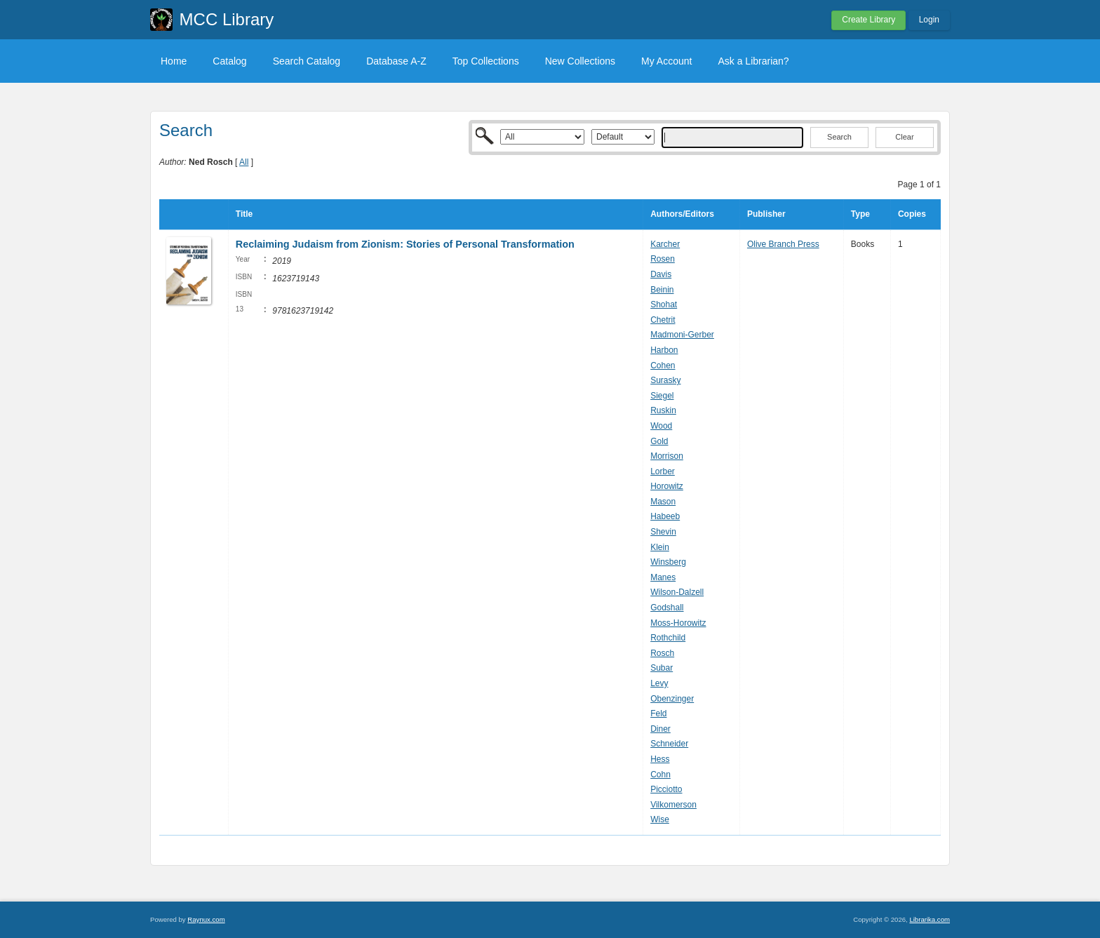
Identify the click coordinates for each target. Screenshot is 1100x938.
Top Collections (485, 61)
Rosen (662, 259)
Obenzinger (672, 699)
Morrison (666, 456)
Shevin (663, 532)
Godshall (666, 607)
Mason (663, 502)
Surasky (665, 380)
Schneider (669, 744)
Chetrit (662, 320)
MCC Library (227, 19)
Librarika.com (929, 919)
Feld (658, 713)
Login (929, 20)
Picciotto (666, 789)
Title (244, 214)
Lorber (662, 471)
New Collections (580, 61)
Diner (660, 729)
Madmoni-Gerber (682, 335)
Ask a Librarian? (753, 61)
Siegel (661, 396)
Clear (904, 137)
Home (174, 61)
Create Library (868, 20)
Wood (661, 426)
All (243, 162)
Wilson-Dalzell (677, 592)
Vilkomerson (673, 805)
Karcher (665, 244)
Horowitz (666, 486)
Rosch (662, 653)
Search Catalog (307, 61)
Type (860, 214)
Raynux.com (205, 919)
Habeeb (665, 516)
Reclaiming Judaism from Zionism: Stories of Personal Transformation (405, 244)
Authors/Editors (682, 214)
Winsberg (668, 562)
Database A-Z (396, 61)
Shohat (663, 304)
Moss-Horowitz (678, 623)
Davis (660, 274)
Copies (912, 214)
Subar (661, 668)
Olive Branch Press (783, 244)
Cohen (662, 365)
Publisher (766, 214)
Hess (659, 759)
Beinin (661, 290)
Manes (663, 577)
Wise (659, 819)
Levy (659, 683)
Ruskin (663, 410)
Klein (659, 547)
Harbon (664, 350)
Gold (659, 441)
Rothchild (667, 638)
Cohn (660, 774)
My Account (666, 61)
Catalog (229, 61)
